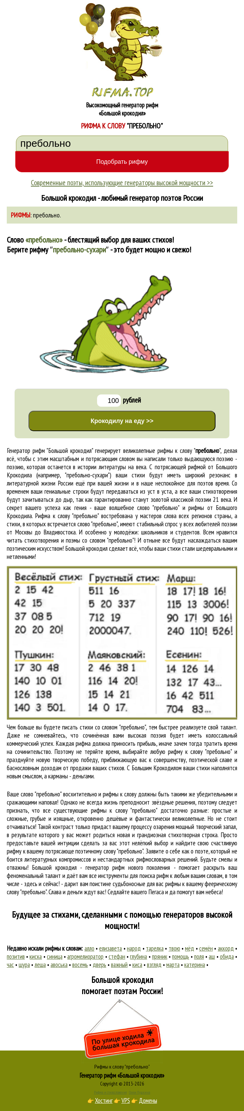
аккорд (226, 948)
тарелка (155, 948)
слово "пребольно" (97, 524)
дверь (99, 964)
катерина (194, 964)
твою (174, 948)
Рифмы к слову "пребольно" (122, 1066)
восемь (80, 964)
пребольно (46, 215)
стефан (117, 956)
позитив (16, 956)
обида (227, 956)
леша (40, 964)
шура (24, 964)
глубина (138, 956)
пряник (159, 956)
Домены (148, 1100)
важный (119, 964)
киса (137, 964)
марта (173, 964)
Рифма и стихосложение (110, 1092)
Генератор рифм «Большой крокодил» (122, 1075)
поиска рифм (154, 875)
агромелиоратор (85, 956)
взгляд (154, 964)
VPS (125, 1100)
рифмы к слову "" (189, 450)
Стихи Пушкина (139, 1092)
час (10, 964)
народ (134, 948)
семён (206, 948)
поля (199, 956)
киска (36, 956)
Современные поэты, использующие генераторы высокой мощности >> (122, 182)
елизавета (110, 948)
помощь (180, 956)
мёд (189, 948)
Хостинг (104, 1100)
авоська (59, 964)
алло (89, 948)
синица (54, 956)
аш (212, 956)
